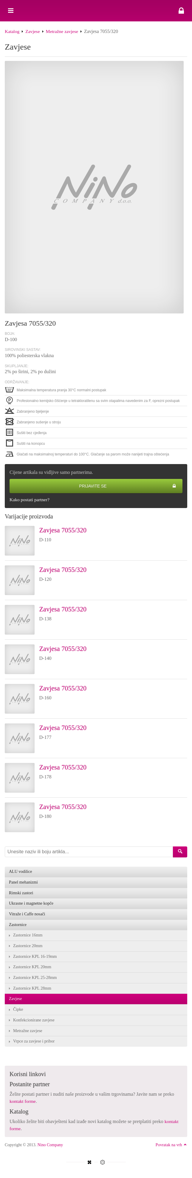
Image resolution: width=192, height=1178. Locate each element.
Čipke (18, 1011)
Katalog (12, 31)
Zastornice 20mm (27, 947)
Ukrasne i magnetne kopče (31, 904)
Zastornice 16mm (27, 936)
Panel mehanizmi (23, 883)
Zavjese (33, 31)
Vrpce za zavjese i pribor (34, 1043)
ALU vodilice (20, 872)
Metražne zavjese (63, 31)
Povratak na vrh (171, 1146)
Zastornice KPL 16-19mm (35, 957)
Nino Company (50, 1146)
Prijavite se (127, 486)
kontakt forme (23, 1103)
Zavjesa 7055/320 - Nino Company (96, 11)
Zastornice (18, 925)
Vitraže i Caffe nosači (27, 915)
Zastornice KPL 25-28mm (35, 979)
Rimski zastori (21, 893)
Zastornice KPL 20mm (32, 968)
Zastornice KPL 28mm (32, 990)
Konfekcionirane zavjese (34, 1022)
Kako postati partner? (30, 499)
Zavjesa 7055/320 (64, 530)
